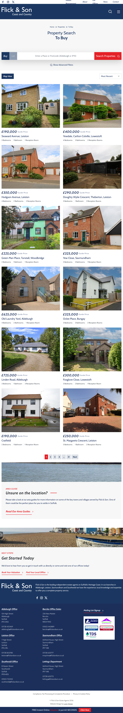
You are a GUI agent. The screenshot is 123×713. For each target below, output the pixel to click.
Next (75, 457)
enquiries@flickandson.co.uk (53, 655)
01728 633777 (48, 653)
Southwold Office (10, 661)
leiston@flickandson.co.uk (11, 655)
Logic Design (68, 704)
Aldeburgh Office (9, 609)
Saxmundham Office (52, 635)
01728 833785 (7, 653)
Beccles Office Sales (52, 609)
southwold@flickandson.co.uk (13, 682)
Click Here (84, 710)
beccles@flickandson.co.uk (53, 629)
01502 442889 (48, 626)
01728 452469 (7, 626)
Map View (7, 76)
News (105, 2)
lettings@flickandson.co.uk (53, 679)
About (85, 2)
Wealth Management (71, 2)
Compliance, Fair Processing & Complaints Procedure (51, 694)
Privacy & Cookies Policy (81, 694)
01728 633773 (48, 676)
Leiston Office (8, 635)
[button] (118, 12)
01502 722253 (7, 679)
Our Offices (95, 2)
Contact (116, 2)
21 (69, 457)
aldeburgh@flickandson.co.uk (13, 629)
